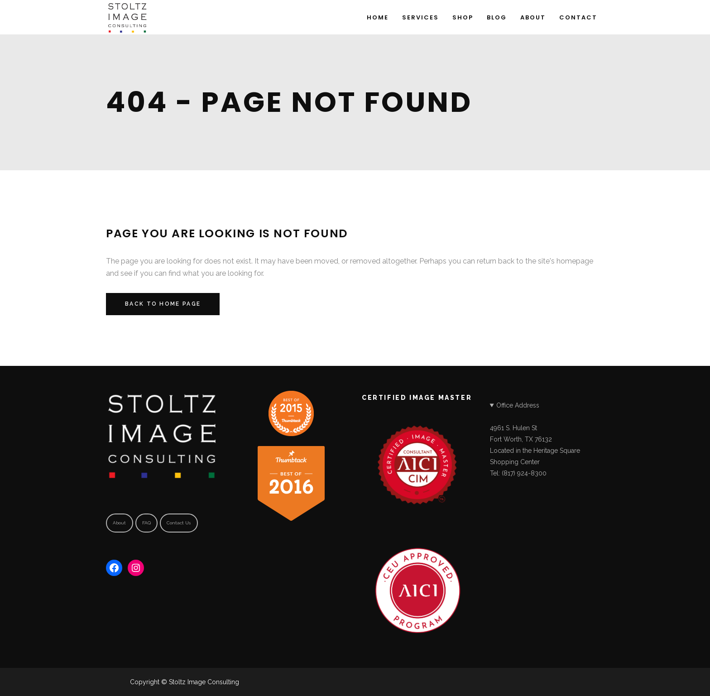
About (119, 522)
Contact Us (179, 522)
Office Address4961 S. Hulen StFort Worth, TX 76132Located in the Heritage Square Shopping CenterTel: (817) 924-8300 (535, 439)
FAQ (146, 522)
